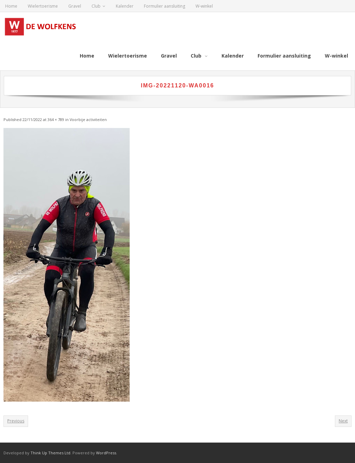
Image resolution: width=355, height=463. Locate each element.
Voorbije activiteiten (88, 119)
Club (96, 6)
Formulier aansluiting (164, 6)
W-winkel (204, 6)
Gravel (74, 6)
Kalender (124, 6)
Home (11, 6)
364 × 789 (55, 119)
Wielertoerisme (43, 6)
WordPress (106, 452)
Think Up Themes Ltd (50, 452)
